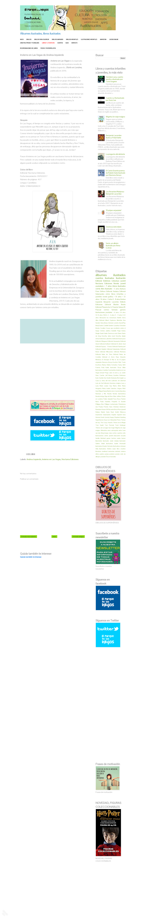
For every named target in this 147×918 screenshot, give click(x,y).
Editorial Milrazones (106, 352)
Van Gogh (111, 428)
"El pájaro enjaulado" (114, 210)
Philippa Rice (100, 404)
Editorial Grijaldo (101, 349)
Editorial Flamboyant (119, 346)
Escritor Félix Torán (119, 362)
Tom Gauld (100, 425)
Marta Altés (117, 386)
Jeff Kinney (109, 375)
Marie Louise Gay (106, 386)
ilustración (121, 278)
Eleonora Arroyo (107, 362)
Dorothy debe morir (108, 336)
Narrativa (123, 391)
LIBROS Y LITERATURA (48, 43)
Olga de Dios (109, 396)
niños (97, 454)
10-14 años (99, 315)
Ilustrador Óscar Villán (118, 367)
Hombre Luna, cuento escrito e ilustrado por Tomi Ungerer (114, 79)
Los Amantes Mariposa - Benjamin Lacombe (115, 192)
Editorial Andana (112, 291)
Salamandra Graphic (109, 415)
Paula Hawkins (105, 402)
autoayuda (114, 430)
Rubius (98, 412)
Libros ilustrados (119, 286)
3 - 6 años (111, 315)
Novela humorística (119, 394)
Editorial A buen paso (119, 339)
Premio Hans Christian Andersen (115, 407)
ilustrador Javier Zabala (111, 441)
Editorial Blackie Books (115, 304)
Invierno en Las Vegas (51, 459)
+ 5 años (116, 289)
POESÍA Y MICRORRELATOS (48, 48)
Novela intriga (100, 396)
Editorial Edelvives (103, 281)
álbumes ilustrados (111, 275)
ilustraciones (100, 312)
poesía (117, 454)
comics (106, 310)
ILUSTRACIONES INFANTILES (89, 39)
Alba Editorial (100, 320)
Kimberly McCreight (117, 378)
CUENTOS (60, 43)
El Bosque (105, 360)
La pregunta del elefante (115, 154)
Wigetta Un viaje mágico (115, 116)
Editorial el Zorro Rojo (110, 357)
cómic (108, 294)
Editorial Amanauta (114, 341)
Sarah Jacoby (105, 417)
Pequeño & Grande (119, 402)
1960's (105, 315)
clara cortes (113, 433)
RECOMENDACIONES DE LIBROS (29, 48)
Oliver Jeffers (117, 396)
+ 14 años (102, 299)
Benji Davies (99, 326)
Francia (98, 367)
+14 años (122, 312)
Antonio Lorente (113, 323)
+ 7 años (108, 286)
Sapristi (119, 415)
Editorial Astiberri (105, 344)
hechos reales (116, 438)
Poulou (101, 407)
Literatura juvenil (119, 281)
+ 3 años (109, 299)
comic (98, 288)
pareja (107, 454)
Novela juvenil (120, 283)
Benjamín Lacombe (111, 302)
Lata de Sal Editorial (102, 383)
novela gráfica (108, 297)
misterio (117, 451)
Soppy (112, 417)
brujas (106, 433)
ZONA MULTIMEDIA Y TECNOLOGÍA (29, 43)
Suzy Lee (107, 420)
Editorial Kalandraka (113, 349)
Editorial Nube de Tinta (104, 354)
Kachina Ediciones (120, 375)
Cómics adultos (105, 331)
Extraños (114, 365)
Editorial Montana (120, 352)
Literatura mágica (115, 383)
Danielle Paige (116, 331)
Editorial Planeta (102, 307)
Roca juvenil (122, 409)
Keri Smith (107, 378)
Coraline (102, 328)
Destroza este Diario (114, 333)
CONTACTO (74, 43)
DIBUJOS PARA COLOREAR (41, 39)
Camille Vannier (108, 326)
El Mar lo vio (114, 360)
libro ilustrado (106, 288)
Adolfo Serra (121, 318)
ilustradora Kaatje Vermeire (104, 446)
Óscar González (111, 457)
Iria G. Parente (113, 307)
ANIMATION (103, 39)
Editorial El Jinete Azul (118, 344)
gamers (123, 310)
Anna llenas (104, 323)
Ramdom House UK (102, 409)
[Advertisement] (52, 371)
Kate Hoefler (100, 378)
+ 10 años (117, 297)
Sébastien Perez (115, 420)
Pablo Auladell (108, 399)
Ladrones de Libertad (118, 381)
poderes (112, 454)
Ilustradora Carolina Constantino (106, 370)
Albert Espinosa (110, 320)
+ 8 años (116, 312)
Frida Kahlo (105, 367)
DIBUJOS (28, 39)
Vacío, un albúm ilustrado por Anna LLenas (113, 245)
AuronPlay (122, 323)
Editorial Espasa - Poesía (104, 346)
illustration (99, 441)
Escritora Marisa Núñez (103, 365)
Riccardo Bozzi (113, 409)
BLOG (67, 43)
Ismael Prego (104, 373)
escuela (123, 436)
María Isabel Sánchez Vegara (112, 388)
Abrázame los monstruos (107, 318)
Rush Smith (115, 412)
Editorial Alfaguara (101, 341)
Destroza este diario (113, 227)
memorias (111, 451)
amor (109, 430)
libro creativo (121, 449)
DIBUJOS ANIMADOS (57, 39)
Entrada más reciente (28, 537)
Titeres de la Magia (119, 423)
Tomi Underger (120, 425)
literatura (98, 451)
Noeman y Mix (101, 394)
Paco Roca (116, 399)
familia (98, 438)
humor (124, 438)
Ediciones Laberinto (106, 339)
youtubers (100, 286)
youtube (103, 457)
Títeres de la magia (102, 428)
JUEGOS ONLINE (113, 39)
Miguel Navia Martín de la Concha (109, 391)
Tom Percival (109, 425)
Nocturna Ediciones (70, 459)
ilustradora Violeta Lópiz (107, 449)
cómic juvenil (108, 436)
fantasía (114, 310)
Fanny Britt (122, 365)
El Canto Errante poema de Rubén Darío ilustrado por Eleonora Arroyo (115, 172)
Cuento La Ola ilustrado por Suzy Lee (115, 99)
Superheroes (100, 420)
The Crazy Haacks (106, 423)
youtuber (108, 312)
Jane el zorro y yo (115, 373)
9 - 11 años (118, 315)
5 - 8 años (116, 299)
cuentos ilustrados (105, 278)
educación (117, 436)
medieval (104, 451)
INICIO (22, 39)
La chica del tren (105, 381)
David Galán (104, 333)
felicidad (103, 438)
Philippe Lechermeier (111, 404)
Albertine (119, 320)
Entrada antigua (78, 537)
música (123, 451)
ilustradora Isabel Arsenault (116, 443)
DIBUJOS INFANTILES (72, 39)
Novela (109, 394)
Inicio (54, 537)
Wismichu (104, 430)
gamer (108, 438)
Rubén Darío (105, 412)
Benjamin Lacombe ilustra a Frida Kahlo (113, 136)
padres (102, 454)
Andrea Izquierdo (34, 459)
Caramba (116, 326)
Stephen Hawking (120, 417)
